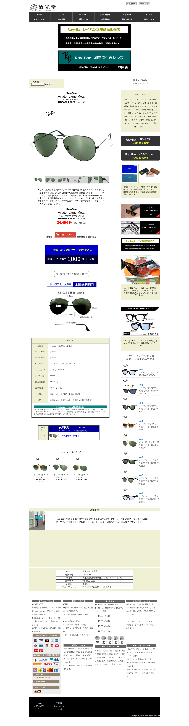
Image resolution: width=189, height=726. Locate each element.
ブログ (61, 15)
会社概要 (61, 19)
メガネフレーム (127, 15)
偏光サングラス (40, 19)
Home (39, 15)
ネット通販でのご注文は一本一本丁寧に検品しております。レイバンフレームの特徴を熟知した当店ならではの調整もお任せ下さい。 (140, 291)
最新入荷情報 (127, 19)
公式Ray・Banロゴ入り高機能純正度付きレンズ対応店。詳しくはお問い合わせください (140, 343)
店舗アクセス (149, 19)
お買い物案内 (39, 706)
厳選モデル (83, 19)
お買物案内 (105, 19)
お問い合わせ (105, 15)
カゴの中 (149, 15)
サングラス (83, 15)
